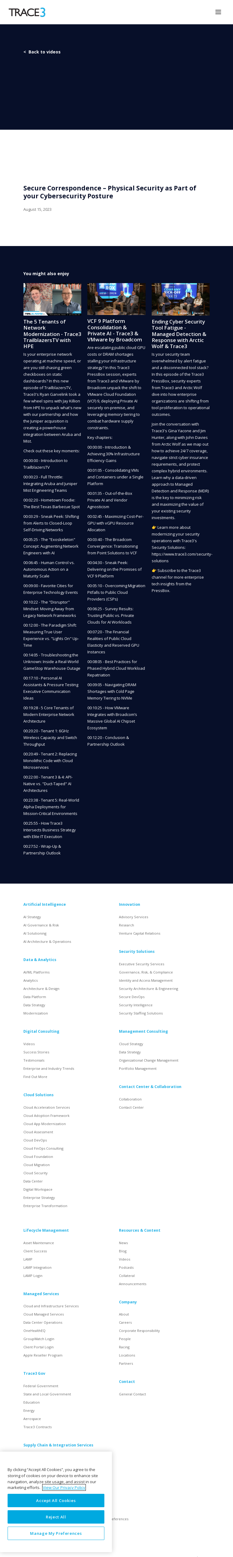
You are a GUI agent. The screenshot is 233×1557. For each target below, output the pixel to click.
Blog (123, 1251)
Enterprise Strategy (39, 1197)
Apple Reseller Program (42, 1355)
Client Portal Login (38, 1347)
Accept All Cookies (56, 1500)
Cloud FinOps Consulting (43, 1148)
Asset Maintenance (38, 1242)
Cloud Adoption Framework (46, 1115)
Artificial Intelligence (44, 904)
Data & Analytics (39, 959)
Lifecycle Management (46, 1230)
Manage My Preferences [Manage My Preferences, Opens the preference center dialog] (56, 1533)
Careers (125, 1322)
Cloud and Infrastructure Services (51, 1306)
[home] (27, 12)
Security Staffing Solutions (141, 1013)
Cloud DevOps (35, 1140)
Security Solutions (137, 951)
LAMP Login (32, 1275)
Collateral (127, 1275)
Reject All (56, 1517)
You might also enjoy (46, 273)
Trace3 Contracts (37, 1427)
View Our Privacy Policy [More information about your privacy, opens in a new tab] (64, 1487)
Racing (124, 1347)
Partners (126, 1363)
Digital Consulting (41, 1031)
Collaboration (130, 1099)
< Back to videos (42, 52)
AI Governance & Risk (41, 925)
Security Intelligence (136, 1005)
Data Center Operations (42, 1322)
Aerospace (32, 1418)
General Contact (132, 1394)
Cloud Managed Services (43, 1314)
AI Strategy (32, 917)
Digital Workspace (37, 1189)
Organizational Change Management (148, 1060)
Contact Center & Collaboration (150, 1086)
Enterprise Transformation (45, 1205)
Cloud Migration (36, 1164)
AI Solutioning (34, 933)
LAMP (27, 1259)
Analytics (30, 980)
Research (126, 925)
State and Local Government (47, 1394)
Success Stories (36, 1052)
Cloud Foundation (38, 1156)
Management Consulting (143, 1031)
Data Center (33, 1181)
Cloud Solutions (38, 1094)
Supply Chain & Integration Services (58, 1445)
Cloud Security (35, 1173)
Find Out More (35, 1076)
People (125, 1338)
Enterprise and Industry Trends (48, 1068)
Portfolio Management (138, 1068)
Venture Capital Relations (139, 933)
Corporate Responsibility (139, 1330)
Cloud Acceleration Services (46, 1107)
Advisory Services (133, 917)
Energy (29, 1410)
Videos (29, 1044)
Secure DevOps (131, 996)
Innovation (129, 904)
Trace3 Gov (34, 1373)
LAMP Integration (37, 1267)
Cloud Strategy (131, 1044)
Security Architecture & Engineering (148, 988)
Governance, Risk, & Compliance (146, 972)
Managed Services (41, 1293)
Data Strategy (34, 1005)
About (124, 1314)
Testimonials (33, 1060)
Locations (127, 1355)
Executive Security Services (141, 964)
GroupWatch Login (38, 1338)
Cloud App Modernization (44, 1123)
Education (31, 1402)
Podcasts (126, 1267)
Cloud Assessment (38, 1132)
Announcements (132, 1284)
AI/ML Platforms (36, 972)
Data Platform (34, 996)
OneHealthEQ (34, 1330)
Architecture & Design (41, 988)
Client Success (35, 1251)
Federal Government (40, 1386)
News (123, 1242)
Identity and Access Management (146, 980)
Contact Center (131, 1107)
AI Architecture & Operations (47, 941)
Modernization (35, 1013)
